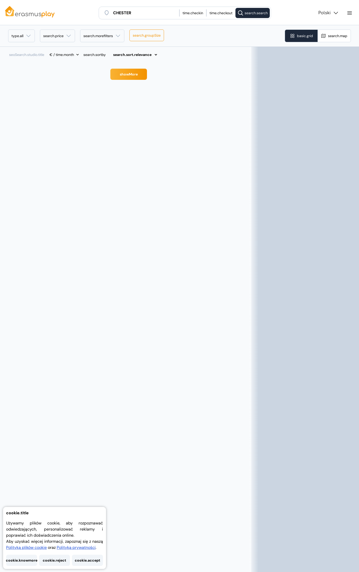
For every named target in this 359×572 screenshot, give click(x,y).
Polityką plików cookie (26, 547)
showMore (129, 74)
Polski (328, 13)
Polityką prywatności (76, 547)
